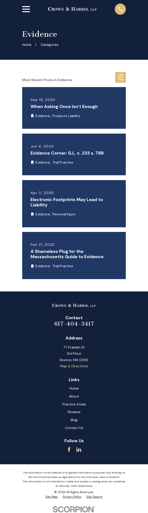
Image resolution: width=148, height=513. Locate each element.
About (74, 396)
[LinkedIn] (78, 449)
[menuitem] (52, 497)
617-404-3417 (74, 323)
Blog (74, 420)
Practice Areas (74, 404)
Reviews (74, 412)
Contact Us (74, 427)
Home (74, 388)
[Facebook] (69, 449)
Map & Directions (74, 366)
